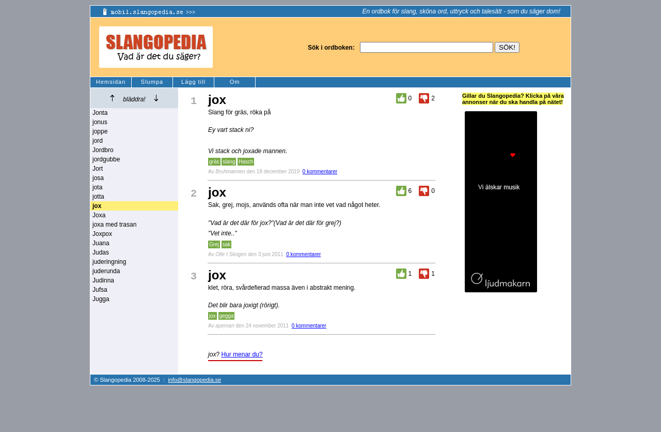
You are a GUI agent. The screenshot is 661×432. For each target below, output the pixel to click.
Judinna (103, 280)
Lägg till (193, 82)
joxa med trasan (114, 224)
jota (97, 187)
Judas (100, 252)
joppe (99, 131)
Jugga (100, 299)
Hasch (246, 162)
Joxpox (102, 233)
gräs (214, 162)
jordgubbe (106, 159)
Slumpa (152, 82)
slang (229, 162)
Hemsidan (111, 82)
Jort (97, 168)
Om (235, 82)
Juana (100, 243)
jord (97, 140)
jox (212, 316)
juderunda (106, 271)
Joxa (98, 215)
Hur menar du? (241, 354)
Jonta (99, 112)
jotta (98, 196)
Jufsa (99, 289)
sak (227, 244)
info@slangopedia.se (194, 380)
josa (98, 178)
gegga (226, 316)
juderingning (109, 261)
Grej (214, 244)
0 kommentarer (320, 171)
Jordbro (103, 150)
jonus (99, 122)
